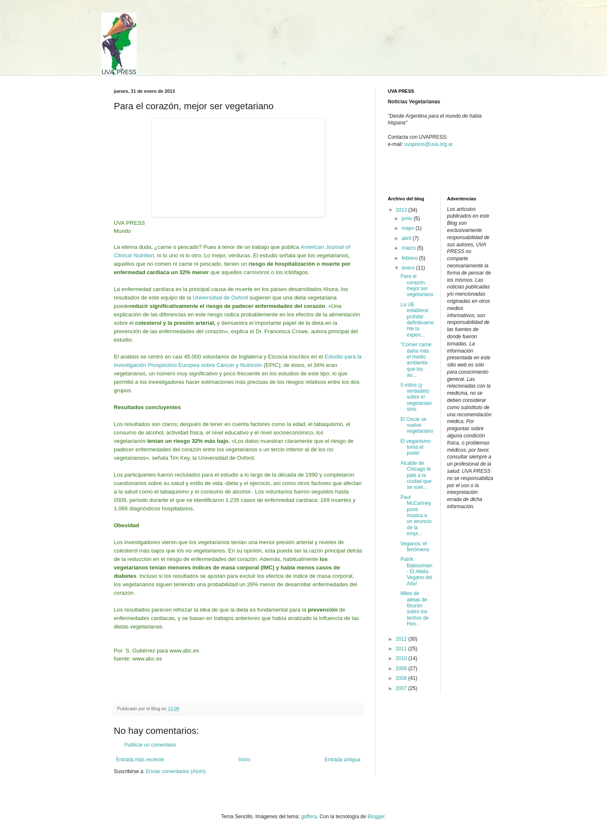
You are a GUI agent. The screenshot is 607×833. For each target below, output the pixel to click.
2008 (402, 678)
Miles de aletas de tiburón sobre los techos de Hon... (414, 608)
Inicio (244, 760)
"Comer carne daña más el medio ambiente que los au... (416, 360)
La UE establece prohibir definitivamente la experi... (417, 320)
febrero (410, 258)
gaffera (309, 817)
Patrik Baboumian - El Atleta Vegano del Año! (416, 571)
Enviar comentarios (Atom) (176, 771)
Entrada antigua (342, 760)
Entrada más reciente (140, 760)
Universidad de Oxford (220, 297)
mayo (409, 228)
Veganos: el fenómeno (414, 547)
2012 (402, 639)
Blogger (376, 817)
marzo (409, 248)
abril (407, 238)
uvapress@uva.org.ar (428, 144)
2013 (402, 210)
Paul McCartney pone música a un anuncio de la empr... (416, 515)
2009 (402, 668)
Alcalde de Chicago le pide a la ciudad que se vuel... (416, 475)
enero (409, 268)
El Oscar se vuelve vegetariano (416, 425)
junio (408, 218)
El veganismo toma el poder (415, 447)
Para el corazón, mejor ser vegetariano (416, 285)
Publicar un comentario (150, 745)
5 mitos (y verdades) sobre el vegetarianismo (416, 397)
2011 (402, 649)
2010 (402, 658)
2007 (402, 688)
